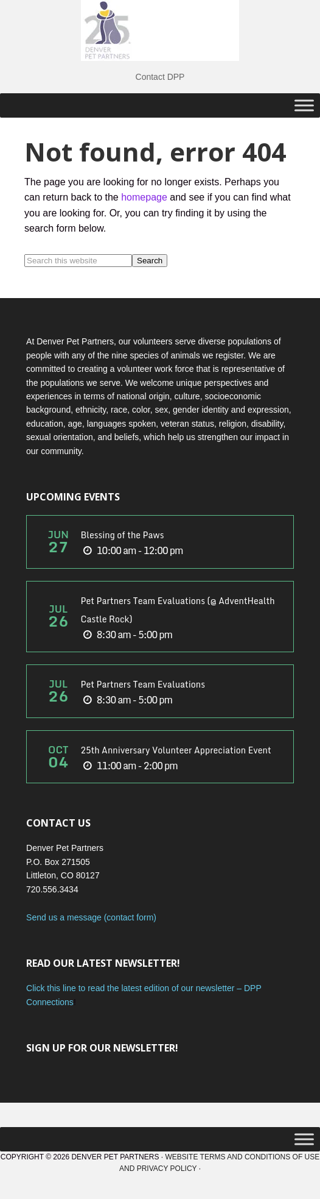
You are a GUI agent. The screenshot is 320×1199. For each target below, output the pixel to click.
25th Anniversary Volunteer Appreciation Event (175, 750)
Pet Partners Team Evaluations (142, 684)
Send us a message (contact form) (91, 917)
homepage (144, 197)
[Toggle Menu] (304, 105)
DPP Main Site (160, 30)
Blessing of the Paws (122, 535)
